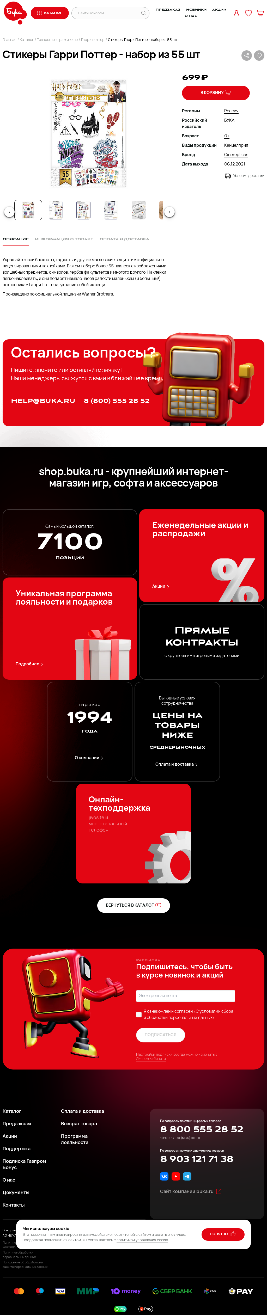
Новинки (196, 10)
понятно (223, 1234)
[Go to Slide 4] (111, 210)
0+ (226, 136)
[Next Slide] (169, 212)
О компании (90, 758)
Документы (16, 1192)
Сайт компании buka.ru (191, 1191)
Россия (231, 111)
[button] (88, 133)
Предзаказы (17, 1124)
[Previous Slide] (9, 212)
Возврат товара (79, 1124)
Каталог (27, 40)
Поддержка (17, 1149)
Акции (219, 10)
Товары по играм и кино (57, 40)
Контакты (14, 1205)
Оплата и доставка (177, 764)
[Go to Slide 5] (139, 210)
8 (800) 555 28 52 (117, 401)
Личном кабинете (151, 1059)
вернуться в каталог (133, 905)
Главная (9, 40)
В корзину (216, 92)
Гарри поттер (93, 40)
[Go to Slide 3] (83, 210)
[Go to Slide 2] (56, 210)
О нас (191, 16)
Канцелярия (236, 146)
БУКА (229, 121)
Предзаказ (168, 10)
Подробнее (30, 664)
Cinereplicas (236, 155)
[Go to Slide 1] (28, 210)
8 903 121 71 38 (196, 1159)
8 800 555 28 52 (201, 1129)
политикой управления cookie (142, 1240)
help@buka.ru (43, 401)
